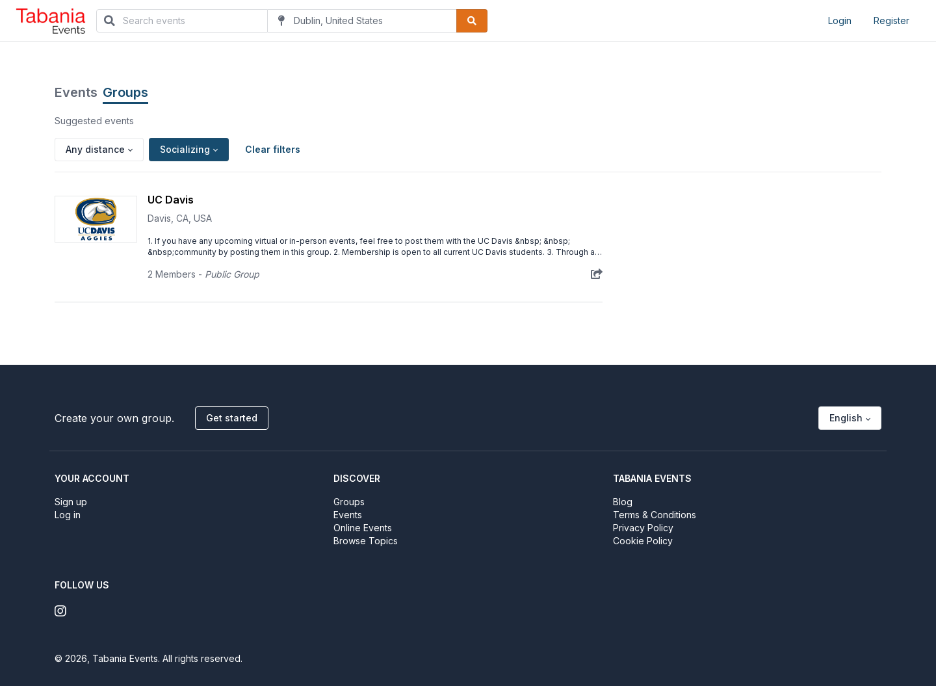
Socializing (185, 149)
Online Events (362, 527)
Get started (231, 417)
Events (76, 92)
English (846, 417)
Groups (125, 92)
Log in (68, 514)
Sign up (71, 501)
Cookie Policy (643, 540)
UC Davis (171, 199)
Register (891, 20)
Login (840, 20)
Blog (622, 501)
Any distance (95, 149)
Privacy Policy (643, 527)
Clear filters (272, 149)
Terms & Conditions (654, 514)
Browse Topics (365, 540)
